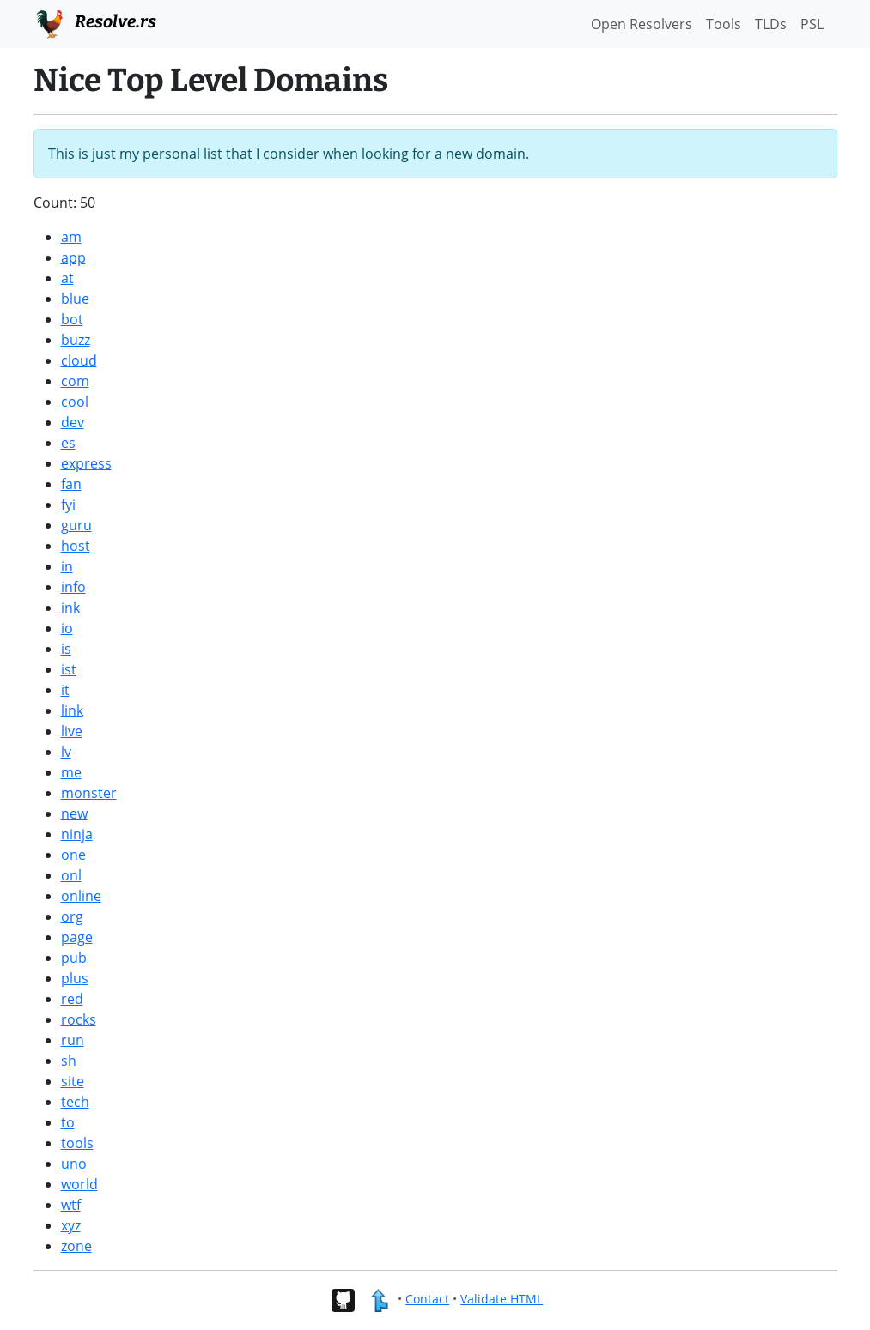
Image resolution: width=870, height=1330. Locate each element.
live (71, 731)
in (67, 566)
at (67, 278)
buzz (75, 339)
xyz (71, 1225)
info (73, 586)
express (86, 463)
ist (68, 669)
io (67, 628)
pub (74, 957)
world (79, 1184)
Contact (427, 1299)
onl (71, 875)
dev (72, 422)
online (81, 895)
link (72, 710)
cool (74, 401)
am (71, 236)
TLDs (771, 24)
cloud (79, 360)
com (75, 381)
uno (74, 1163)
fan (71, 484)
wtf (71, 1204)
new (74, 813)
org (72, 916)
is (66, 648)
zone (76, 1245)
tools (77, 1143)
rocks (78, 1019)
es (68, 442)
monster (89, 792)
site (72, 1081)
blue (75, 298)
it (65, 689)
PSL (812, 24)
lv (66, 751)
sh (68, 1060)
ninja (77, 834)
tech (75, 1101)
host (75, 545)
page (77, 937)
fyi (68, 504)
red (72, 998)
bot (72, 319)
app (73, 257)
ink (70, 607)
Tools (723, 24)
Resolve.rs (94, 22)
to (68, 1122)
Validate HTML (501, 1299)
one (73, 854)
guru (76, 525)
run (72, 1040)
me (71, 772)
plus (74, 978)
